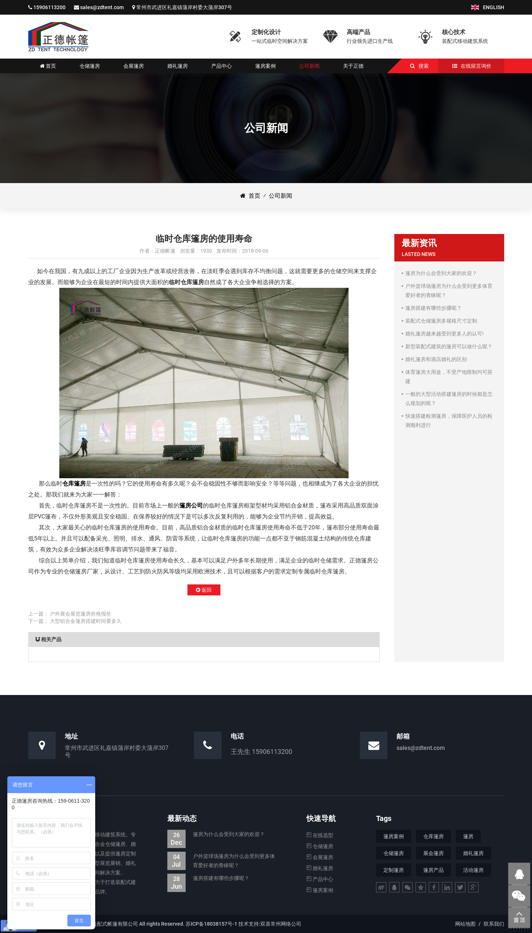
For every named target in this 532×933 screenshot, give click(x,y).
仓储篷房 (319, 846)
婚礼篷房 (319, 868)
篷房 (468, 836)
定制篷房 (393, 870)
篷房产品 (433, 870)
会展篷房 (319, 857)
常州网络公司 (286, 924)
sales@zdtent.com (102, 7)
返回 (204, 590)
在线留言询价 (476, 66)
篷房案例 (319, 890)
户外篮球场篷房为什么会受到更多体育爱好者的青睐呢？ (221, 861)
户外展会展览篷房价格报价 (80, 614)
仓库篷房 (74, 483)
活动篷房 (473, 870)
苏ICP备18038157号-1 (211, 924)
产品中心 (319, 879)
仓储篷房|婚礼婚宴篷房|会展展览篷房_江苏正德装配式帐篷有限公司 (58, 36)
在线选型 (319, 835)
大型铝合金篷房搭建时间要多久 (86, 621)
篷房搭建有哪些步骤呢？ (208, 878)
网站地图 (465, 924)
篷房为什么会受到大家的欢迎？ (216, 834)
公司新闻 (280, 195)
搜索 (423, 66)
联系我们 (494, 924)
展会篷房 (433, 853)
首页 (250, 195)
